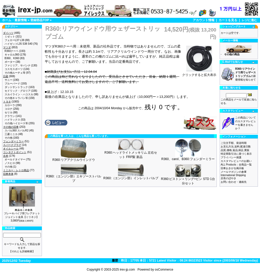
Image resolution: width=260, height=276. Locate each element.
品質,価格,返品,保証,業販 (235, 150)
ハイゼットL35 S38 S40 (19, 43)
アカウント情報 (203, 20)
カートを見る (228, 20)
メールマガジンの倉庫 (234, 171)
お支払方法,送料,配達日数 (236, 146)
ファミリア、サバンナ (18, 65)
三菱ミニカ (11, 134)
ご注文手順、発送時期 (234, 142)
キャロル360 (12, 54)
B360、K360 (12, 58)
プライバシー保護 (231, 157)
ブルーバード (12, 83)
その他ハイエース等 (16, 123)
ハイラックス (12, 119)
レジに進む (249, 20)
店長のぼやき (228, 178)
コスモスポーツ (14, 69)
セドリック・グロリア (18, 90)
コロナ (8, 108)
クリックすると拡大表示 (199, 73)
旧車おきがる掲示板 (232, 168)
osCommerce (164, 269)
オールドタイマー (15, 159)
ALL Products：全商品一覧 (236, 164)
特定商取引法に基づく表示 (236, 153)
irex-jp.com (127, 269)
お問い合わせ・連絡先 (234, 181)
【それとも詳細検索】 (22, 251)
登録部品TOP (39, 20)
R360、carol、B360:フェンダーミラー (187, 159)
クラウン (10, 116)
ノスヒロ (10, 163)
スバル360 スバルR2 (16, 130)
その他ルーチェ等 (15, 72)
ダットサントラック (16, 87)
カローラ (10, 105)
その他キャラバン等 (16, 98)
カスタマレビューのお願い (236, 161)
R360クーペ (12, 51)
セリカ (8, 112)
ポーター (10, 61)
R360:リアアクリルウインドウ (73, 160)
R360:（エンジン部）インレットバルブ (130, 178)
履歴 (115, 260)
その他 (8, 137)
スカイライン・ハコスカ (19, 94)
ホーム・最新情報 (14, 20)
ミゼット (10, 36)
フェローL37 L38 (14, 40)
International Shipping (233, 175)
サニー (8, 79)
